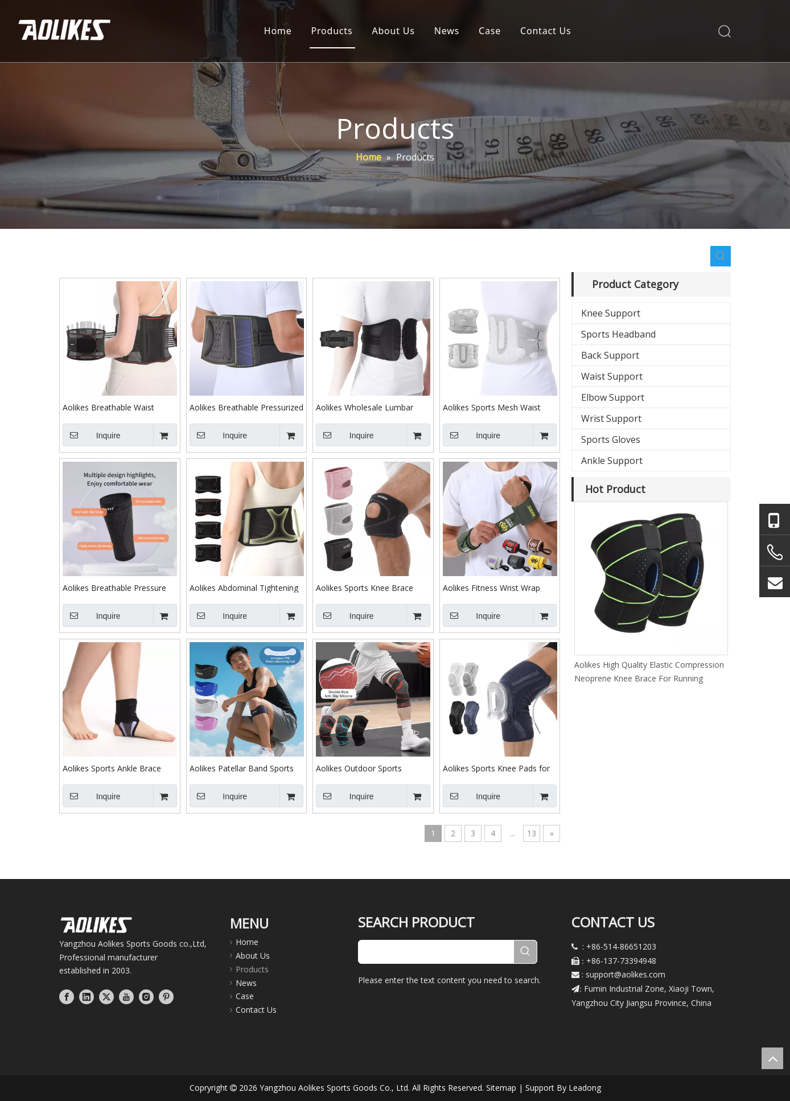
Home (278, 31)
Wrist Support (611, 418)
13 (531, 833)
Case (490, 31)
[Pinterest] (166, 996)
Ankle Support (612, 460)
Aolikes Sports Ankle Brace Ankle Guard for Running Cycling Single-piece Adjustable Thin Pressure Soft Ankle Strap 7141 (119, 768)
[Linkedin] (86, 996)
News (446, 31)
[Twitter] (106, 996)
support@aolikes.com (625, 974)
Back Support (610, 355)
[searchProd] (436, 951)
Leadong (585, 1087)
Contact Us (545, 31)
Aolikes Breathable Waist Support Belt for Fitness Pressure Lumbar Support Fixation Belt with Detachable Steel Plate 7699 (117, 407)
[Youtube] (126, 996)
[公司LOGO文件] (96, 925)
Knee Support (610, 313)
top (772, 1058)
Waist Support (612, 376)
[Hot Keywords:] (720, 256)
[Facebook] (66, 996)
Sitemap (501, 1087)
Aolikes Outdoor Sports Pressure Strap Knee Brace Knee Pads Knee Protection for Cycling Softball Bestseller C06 (369, 768)
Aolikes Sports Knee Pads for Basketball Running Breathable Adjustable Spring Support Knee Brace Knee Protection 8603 (499, 768)
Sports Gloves (610, 439)
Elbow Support (612, 397)
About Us (393, 31)
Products (332, 31)
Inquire (92, 435)
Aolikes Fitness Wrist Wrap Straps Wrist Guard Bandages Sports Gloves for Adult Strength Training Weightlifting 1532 (498, 587)
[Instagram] (146, 996)
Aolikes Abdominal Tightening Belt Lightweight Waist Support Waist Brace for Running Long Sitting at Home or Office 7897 (246, 587)
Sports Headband (618, 334)
